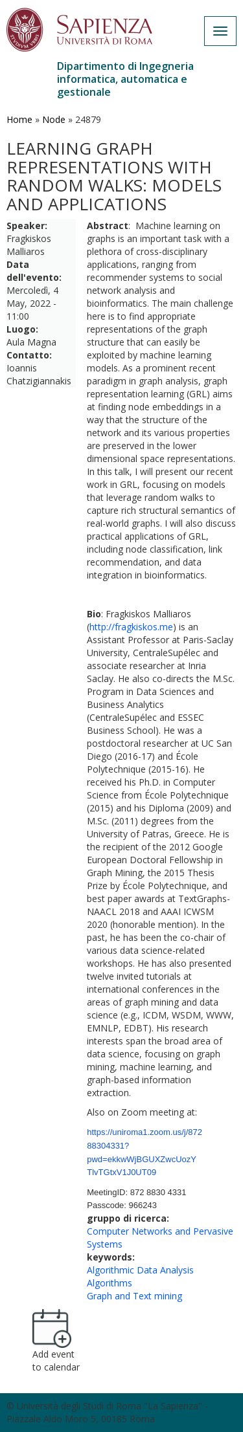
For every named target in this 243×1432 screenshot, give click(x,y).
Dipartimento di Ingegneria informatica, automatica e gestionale (125, 79)
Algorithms (109, 1283)
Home (19, 119)
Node (53, 119)
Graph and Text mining (134, 1296)
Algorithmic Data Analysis (140, 1270)
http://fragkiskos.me (131, 627)
